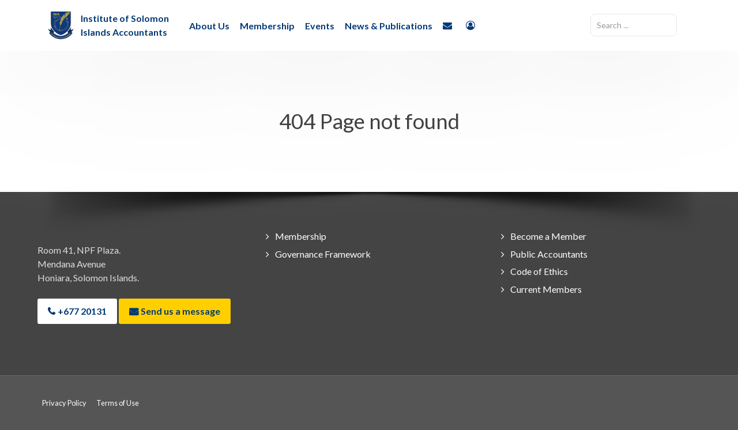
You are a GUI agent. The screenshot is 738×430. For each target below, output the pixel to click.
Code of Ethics (539, 271)
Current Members (546, 289)
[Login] (472, 24)
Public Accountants (549, 253)
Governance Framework (323, 253)
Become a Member (548, 236)
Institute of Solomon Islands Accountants (125, 25)
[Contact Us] (449, 24)
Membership (300, 236)
